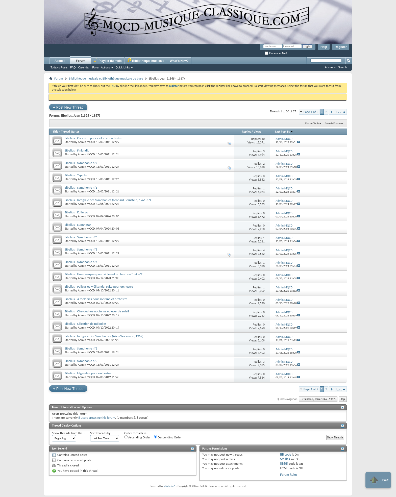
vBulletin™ (170, 486)
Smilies (285, 459)
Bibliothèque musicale (145, 60)
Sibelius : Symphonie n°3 (81, 348)
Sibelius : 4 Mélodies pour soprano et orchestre (96, 299)
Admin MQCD (86, 142)
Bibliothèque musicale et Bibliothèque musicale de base (106, 78)
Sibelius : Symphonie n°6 (81, 237)
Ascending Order (137, 437)
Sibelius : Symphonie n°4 (81, 262)
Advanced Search (336, 67)
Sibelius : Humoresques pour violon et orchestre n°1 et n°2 (103, 274)
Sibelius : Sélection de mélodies (85, 324)
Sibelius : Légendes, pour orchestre (88, 373)
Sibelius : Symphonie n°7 (81, 163)
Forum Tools (312, 123)
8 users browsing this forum (96, 417)
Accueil (60, 61)
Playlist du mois (108, 60)
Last (340, 112)
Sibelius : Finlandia (77, 150)
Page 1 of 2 (311, 112)
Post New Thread (68, 107)
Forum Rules (288, 475)
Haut (378, 480)
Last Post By (284, 131)
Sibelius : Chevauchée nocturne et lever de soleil (97, 311)
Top (343, 399)
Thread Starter (70, 131)
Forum (80, 61)
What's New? (179, 61)
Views (257, 131)
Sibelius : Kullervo (76, 212)
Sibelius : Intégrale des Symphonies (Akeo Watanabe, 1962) (104, 336)
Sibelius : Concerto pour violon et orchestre (93, 138)
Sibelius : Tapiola (76, 175)
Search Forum (333, 123)
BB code (285, 454)
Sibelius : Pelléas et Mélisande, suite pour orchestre (99, 286)
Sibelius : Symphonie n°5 (81, 249)
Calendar (84, 67)
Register (341, 47)
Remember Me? (276, 53)
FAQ (73, 67)
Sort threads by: (100, 433)
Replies (246, 131)
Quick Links (123, 67)
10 (263, 139)
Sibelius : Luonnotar (78, 225)
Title (55, 131)
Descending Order (168, 437)
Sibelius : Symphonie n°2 (81, 361)
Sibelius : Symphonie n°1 (81, 187)
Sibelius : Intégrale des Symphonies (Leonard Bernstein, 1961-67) (108, 200)
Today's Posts (59, 67)
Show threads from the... (68, 433)
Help (323, 47)
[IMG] (284, 463)
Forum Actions (101, 67)
